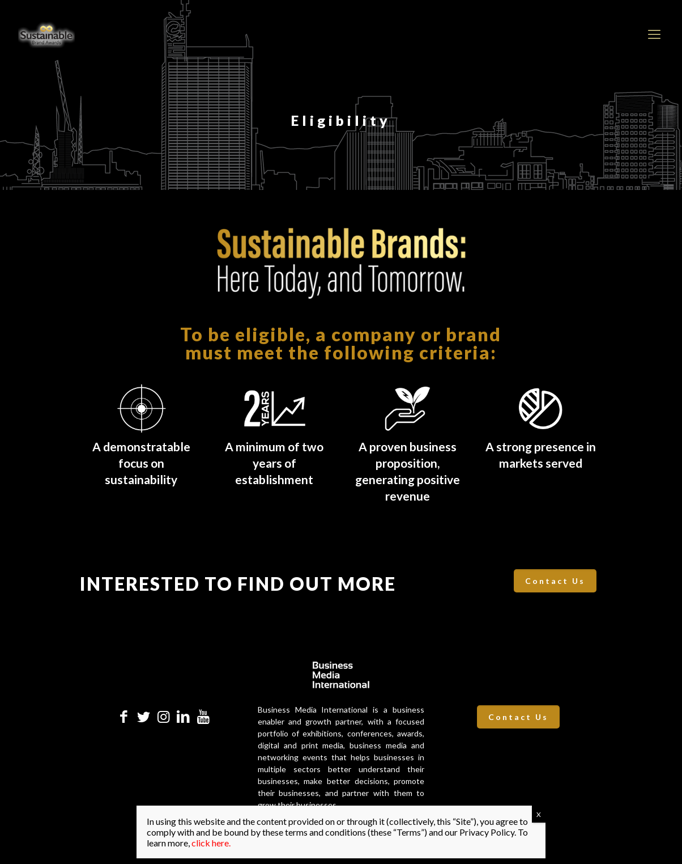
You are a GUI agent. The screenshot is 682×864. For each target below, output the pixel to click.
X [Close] (538, 814)
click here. (211, 842)
